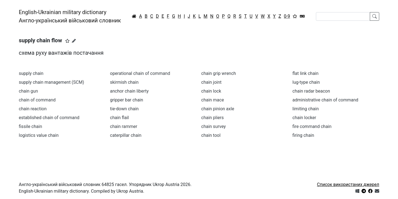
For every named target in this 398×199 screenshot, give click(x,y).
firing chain (303, 135)
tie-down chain (124, 108)
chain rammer (123, 126)
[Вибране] (294, 16)
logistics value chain (39, 135)
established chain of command (49, 117)
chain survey (213, 126)
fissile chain (30, 126)
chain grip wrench (218, 73)
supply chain (31, 73)
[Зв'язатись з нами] (377, 191)
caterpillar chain (126, 135)
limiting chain (305, 108)
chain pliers (212, 117)
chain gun (28, 91)
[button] (67, 41)
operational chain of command (140, 73)
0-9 (287, 16)
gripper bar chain (126, 100)
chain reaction (33, 108)
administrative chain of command (325, 100)
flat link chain (305, 73)
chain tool (211, 135)
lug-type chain (306, 82)
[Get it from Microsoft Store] (357, 191)
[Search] (343, 16)
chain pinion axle (217, 108)
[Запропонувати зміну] (74, 41)
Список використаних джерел (348, 184)
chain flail (119, 117)
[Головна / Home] (134, 16)
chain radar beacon (311, 91)
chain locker (304, 117)
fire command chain (311, 126)
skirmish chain (124, 82)
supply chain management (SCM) (51, 82)
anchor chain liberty (129, 91)
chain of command (37, 100)
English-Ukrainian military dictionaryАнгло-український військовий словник (70, 16)
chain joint (211, 82)
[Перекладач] (302, 16)
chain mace (212, 100)
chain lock (211, 91)
